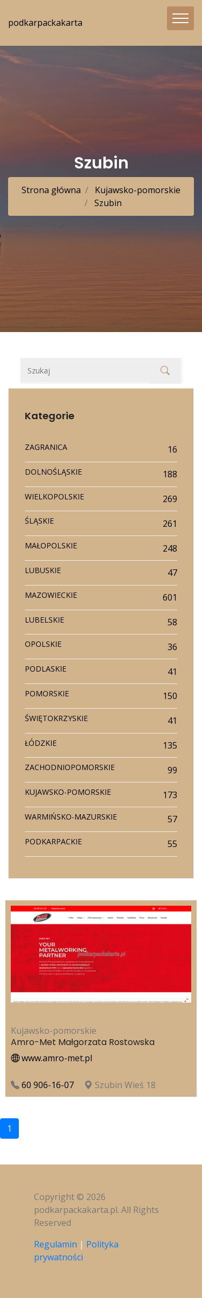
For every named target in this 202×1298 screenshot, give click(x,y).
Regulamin (55, 1244)
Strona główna (51, 190)
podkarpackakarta (45, 23)
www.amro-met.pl (51, 1058)
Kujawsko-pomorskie (136, 190)
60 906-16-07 (48, 1085)
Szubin (107, 203)
